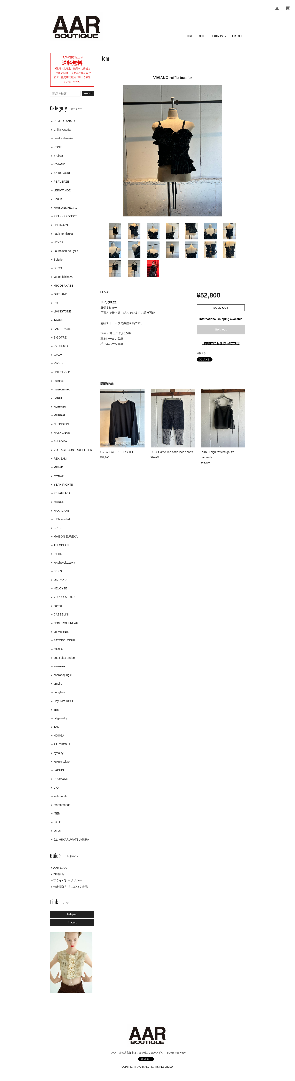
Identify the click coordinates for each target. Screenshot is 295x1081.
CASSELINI (61, 614)
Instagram (72, 914)
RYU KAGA (61, 346)
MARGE (59, 501)
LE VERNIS (61, 631)
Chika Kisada (62, 129)
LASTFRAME (62, 329)
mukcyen (59, 380)
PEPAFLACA (62, 493)
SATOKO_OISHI (64, 640)
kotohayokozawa (64, 562)
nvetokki (59, 476)
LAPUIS (59, 770)
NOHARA (60, 406)
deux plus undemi (65, 657)
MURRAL (60, 415)
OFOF (58, 830)
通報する (201, 353)
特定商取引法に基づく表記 (70, 886)
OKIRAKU (60, 579)
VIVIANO (59, 164)
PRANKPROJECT (65, 216)
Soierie (58, 259)
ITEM (57, 813)
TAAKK (58, 320)
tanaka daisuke (63, 138)
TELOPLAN (61, 545)
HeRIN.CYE (61, 224)
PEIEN (58, 553)
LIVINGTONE (62, 311)
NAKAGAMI (61, 510)
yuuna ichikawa (63, 276)
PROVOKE (61, 778)
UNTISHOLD (62, 372)
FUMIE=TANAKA (65, 121)
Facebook (72, 922)
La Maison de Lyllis (66, 251)
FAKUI (58, 398)
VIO (56, 787)
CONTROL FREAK (66, 623)
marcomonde (62, 804)
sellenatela (60, 796)
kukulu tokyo (62, 761)
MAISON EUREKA (66, 536)
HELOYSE (60, 588)
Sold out (221, 329)
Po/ (56, 302)
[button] (219, 36)
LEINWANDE (62, 190)
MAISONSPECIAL (65, 207)
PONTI (58, 147)
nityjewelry (60, 718)
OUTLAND (60, 294)
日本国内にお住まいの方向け (221, 343)
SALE (57, 822)
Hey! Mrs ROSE (64, 701)
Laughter (59, 692)
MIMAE (58, 467)
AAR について (62, 867)
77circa (58, 155)
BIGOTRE (60, 337)
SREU (58, 528)
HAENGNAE (62, 432)
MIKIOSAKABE (63, 285)
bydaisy (58, 753)
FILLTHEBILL (62, 744)
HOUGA (59, 735)
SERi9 (58, 571)
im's (56, 709)
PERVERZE (61, 181)
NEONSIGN (61, 424)
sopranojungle (63, 675)
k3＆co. (58, 363)
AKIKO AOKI (62, 173)
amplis (58, 683)
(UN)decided (62, 519)
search (88, 93)
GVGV (58, 354)
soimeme (59, 666)
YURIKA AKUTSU (65, 597)
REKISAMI (60, 458)
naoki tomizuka (63, 233)
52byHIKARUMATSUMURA (71, 839)
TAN (56, 727)
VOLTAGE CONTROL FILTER (73, 450)
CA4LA (58, 649)
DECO (58, 268)
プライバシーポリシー (67, 880)
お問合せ (59, 874)
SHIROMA (60, 441)
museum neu (62, 389)
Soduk (58, 199)
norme (58, 605)
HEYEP (58, 242)
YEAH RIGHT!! (63, 484)
